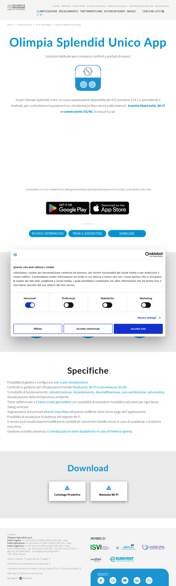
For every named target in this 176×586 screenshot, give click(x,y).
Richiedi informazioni (46, 233)
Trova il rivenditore (87, 233)
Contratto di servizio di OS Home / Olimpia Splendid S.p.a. (33, 567)
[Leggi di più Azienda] (19, 557)
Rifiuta (38, 328)
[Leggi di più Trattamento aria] (91, 11)
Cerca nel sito (153, 11)
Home (10, 24)
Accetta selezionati (88, 328)
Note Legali (12, 572)
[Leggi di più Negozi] (131, 11)
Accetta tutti (138, 328)
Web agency (12, 576)
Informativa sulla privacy (31, 572)
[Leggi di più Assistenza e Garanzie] (117, 6)
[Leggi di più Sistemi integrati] (114, 11)
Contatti (56, 6)
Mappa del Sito (32, 557)
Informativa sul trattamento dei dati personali (27, 562)
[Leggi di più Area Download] (162, 6)
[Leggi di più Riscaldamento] (68, 11)
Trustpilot (11, 533)
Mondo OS (66, 6)
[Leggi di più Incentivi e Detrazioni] (96, 6)
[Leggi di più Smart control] (79, 6)
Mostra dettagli (147, 317)
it (39, 15)
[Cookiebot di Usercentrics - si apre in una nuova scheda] (148, 254)
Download (127, 233)
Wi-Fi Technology (46, 24)
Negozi (45, 557)
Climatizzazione (25, 24)
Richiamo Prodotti (71, 567)
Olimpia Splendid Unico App (72, 24)
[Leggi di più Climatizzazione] (47, 11)
